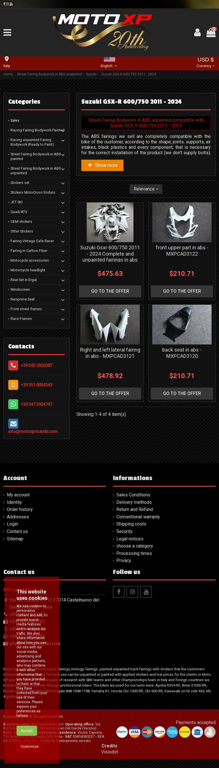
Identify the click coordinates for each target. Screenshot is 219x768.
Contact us (17, 531)
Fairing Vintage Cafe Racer (32, 241)
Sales (15, 120)
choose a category (134, 546)
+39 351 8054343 (36, 385)
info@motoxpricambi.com (33, 431)
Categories (24, 101)
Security (124, 531)
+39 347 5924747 (36, 404)
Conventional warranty (138, 517)
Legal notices (129, 539)
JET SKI (17, 202)
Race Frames (21, 318)
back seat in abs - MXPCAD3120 (182, 353)
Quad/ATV (19, 212)
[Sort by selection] (146, 189)
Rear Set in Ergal (24, 280)
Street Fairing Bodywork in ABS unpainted (36, 170)
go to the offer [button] (110, 291)
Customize (29, 750)
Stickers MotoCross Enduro (33, 192)
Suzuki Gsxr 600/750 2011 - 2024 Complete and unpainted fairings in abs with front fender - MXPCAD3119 (110, 259)
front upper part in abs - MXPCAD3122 (182, 250)
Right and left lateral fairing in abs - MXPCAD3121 (110, 353)
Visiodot (109, 752)
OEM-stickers (21, 221)
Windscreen (20, 289)
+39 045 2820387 (36, 365)
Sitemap (15, 539)
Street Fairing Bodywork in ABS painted (36, 156)
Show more (102, 165)
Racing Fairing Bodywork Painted (37, 130)
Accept (27, 735)
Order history (20, 509)
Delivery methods (134, 502)
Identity (14, 502)
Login (12, 524)
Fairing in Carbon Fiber (29, 250)
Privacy (123, 560)
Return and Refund (134, 509)
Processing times (134, 553)
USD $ (205, 63)
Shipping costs (131, 524)
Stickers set (20, 183)
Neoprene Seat (23, 299)
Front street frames (26, 309)
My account (18, 495)
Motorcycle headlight (28, 270)
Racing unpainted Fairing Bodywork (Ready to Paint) (32, 142)
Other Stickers (22, 231)
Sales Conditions (133, 495)
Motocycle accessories (30, 260)
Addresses (18, 517)
